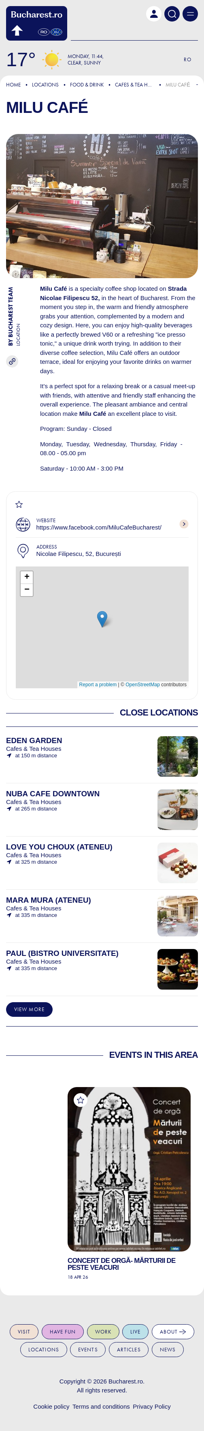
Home (13, 85)
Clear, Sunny (84, 63)
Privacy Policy (151, 1406)
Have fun (63, 1332)
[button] (154, 14)
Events (88, 1350)
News (168, 1350)
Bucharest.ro (125, 1381)
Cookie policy (51, 1406)
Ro (187, 59)
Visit (24, 1332)
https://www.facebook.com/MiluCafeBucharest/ (99, 527)
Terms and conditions (101, 1406)
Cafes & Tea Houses (139, 85)
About (173, 1332)
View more (29, 1009)
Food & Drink (87, 85)
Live (135, 1332)
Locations (45, 85)
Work (103, 1332)
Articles (129, 1350)
